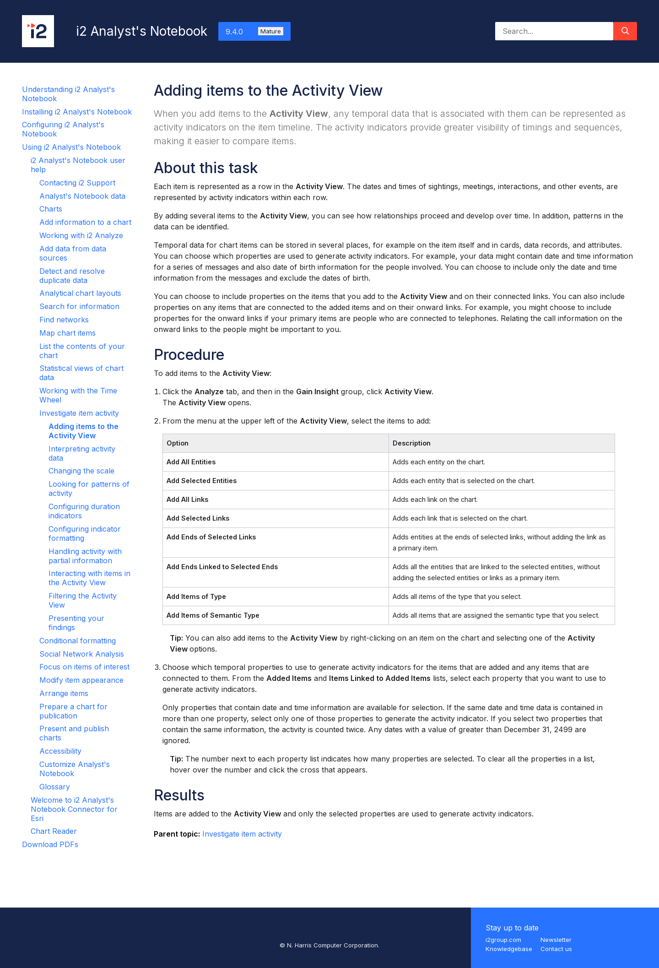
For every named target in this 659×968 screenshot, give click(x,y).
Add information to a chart (85, 222)
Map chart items (67, 332)
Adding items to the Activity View (84, 431)
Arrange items (63, 693)
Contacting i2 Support (77, 182)
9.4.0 (254, 31)
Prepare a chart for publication (73, 711)
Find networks (64, 319)
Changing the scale (81, 470)
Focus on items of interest (84, 666)
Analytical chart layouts (80, 293)
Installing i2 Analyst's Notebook (77, 111)
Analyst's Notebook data (82, 196)
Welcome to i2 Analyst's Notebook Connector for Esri (74, 809)
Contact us (556, 948)
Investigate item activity (79, 413)
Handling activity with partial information (85, 556)
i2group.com (503, 939)
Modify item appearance (81, 680)
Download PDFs (50, 844)
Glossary (54, 786)
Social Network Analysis (81, 653)
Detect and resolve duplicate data (72, 275)
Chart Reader (54, 831)
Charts (50, 208)
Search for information (79, 306)
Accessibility (60, 751)
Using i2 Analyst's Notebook (71, 147)
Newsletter (556, 939)
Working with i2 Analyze (81, 235)
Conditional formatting (77, 640)
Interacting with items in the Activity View (89, 578)
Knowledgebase (509, 948)
